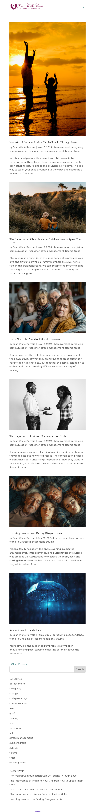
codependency (74, 634)
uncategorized (17, 762)
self (11, 733)
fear (31, 151)
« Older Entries (18, 664)
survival (13, 747)
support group (17, 742)
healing (25, 638)
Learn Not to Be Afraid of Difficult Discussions (35, 339)
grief (37, 151)
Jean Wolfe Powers (24, 147)
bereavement (62, 147)
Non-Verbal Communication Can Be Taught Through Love (43, 142)
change (13, 693)
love (11, 723)
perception (15, 728)
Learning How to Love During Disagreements (35, 533)
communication (18, 151)
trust (77, 151)
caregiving (77, 147)
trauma (69, 151)
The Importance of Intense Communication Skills (37, 436)
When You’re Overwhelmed (25, 630)
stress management (52, 151)
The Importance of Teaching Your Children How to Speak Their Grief (46, 241)
